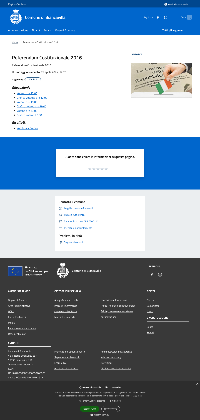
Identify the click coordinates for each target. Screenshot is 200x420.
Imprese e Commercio (65, 306)
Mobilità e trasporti (64, 317)
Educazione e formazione (114, 300)
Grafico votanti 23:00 (29, 115)
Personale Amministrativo (22, 328)
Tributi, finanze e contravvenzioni (118, 305)
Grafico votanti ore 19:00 (31, 106)
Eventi (150, 332)
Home (15, 42)
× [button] (197, 384)
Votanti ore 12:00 (27, 93)
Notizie (150, 300)
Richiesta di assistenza (66, 368)
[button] (100, 414)
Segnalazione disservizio (67, 357)
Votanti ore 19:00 (27, 102)
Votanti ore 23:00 (27, 111)
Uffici (11, 311)
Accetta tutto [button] (90, 409)
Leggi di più (137, 396)
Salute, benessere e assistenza (117, 311)
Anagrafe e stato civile (66, 300)
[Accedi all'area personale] (176, 4)
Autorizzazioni (108, 317)
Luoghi (150, 327)
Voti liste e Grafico (27, 128)
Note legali (106, 363)
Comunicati (153, 306)
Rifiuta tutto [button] (110, 409)
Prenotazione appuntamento (69, 351)
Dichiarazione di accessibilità (116, 368)
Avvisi (150, 311)
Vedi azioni (139, 54)
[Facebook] (152, 17)
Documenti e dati (17, 334)
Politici (11, 322)
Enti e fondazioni (17, 317)
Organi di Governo (17, 300)
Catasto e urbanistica (65, 311)
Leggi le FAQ (61, 363)
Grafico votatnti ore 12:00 (32, 98)
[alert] (100, 400)
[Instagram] (160, 17)
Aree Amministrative (19, 306)
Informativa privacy (111, 357)
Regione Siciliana (17, 4)
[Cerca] (188, 17)
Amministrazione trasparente (116, 351)
